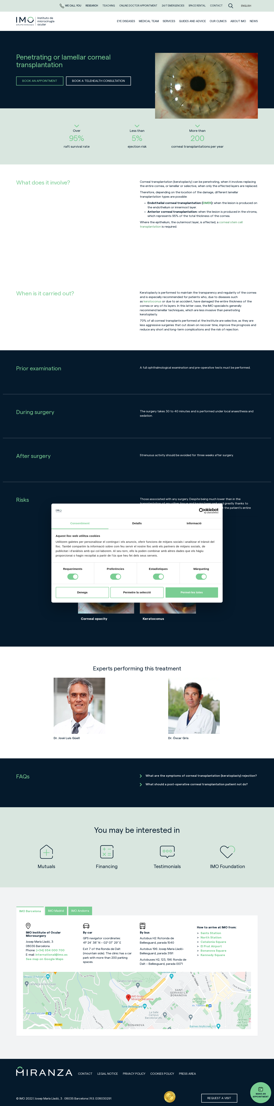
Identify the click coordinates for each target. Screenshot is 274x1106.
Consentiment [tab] (79, 523)
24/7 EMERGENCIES (173, 5)
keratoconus (153, 301)
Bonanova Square (213, 950)
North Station (211, 937)
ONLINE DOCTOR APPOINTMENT (138, 5)
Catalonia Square (213, 941)
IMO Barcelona (30, 911)
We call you (71, 5)
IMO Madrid (56, 910)
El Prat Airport (211, 946)
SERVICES (169, 21)
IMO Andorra (80, 910)
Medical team (149, 21)
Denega (82, 592)
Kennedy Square (213, 955)
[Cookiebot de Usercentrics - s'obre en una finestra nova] (201, 511)
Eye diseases (126, 21)
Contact (85, 1073)
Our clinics (218, 21)
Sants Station (211, 933)
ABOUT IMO (238, 21)
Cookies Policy (162, 1073)
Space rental (197, 5)
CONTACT (216, 5)
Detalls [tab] (137, 523)
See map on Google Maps (44, 959)
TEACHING (108, 5)
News (254, 21)
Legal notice (107, 1073)
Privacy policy (134, 1073)
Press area (187, 1073)
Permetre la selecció (137, 592)
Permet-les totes (192, 592)
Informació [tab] (194, 523)
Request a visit (219, 1098)
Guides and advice (192, 21)
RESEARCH (92, 5)
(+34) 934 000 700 (50, 950)
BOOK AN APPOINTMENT (39, 80)
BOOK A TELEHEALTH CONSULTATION (98, 80)
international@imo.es (51, 954)
